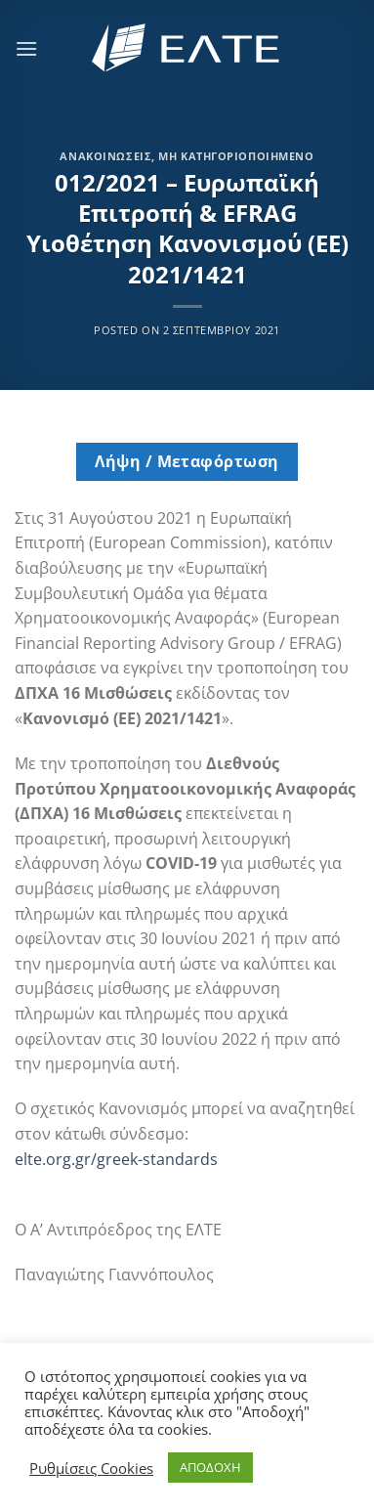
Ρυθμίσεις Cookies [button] (91, 1468)
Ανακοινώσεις (105, 156)
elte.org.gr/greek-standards (116, 1159)
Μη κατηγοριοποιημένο (235, 156)
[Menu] (26, 48)
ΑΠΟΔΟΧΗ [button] (210, 1467)
